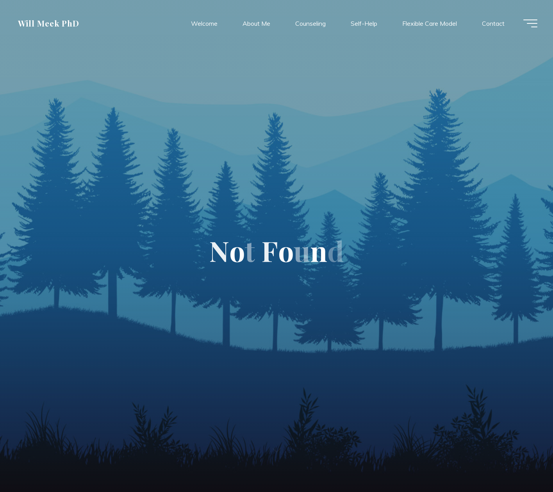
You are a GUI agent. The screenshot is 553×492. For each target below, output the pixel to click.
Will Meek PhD (49, 23)
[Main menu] (530, 23)
